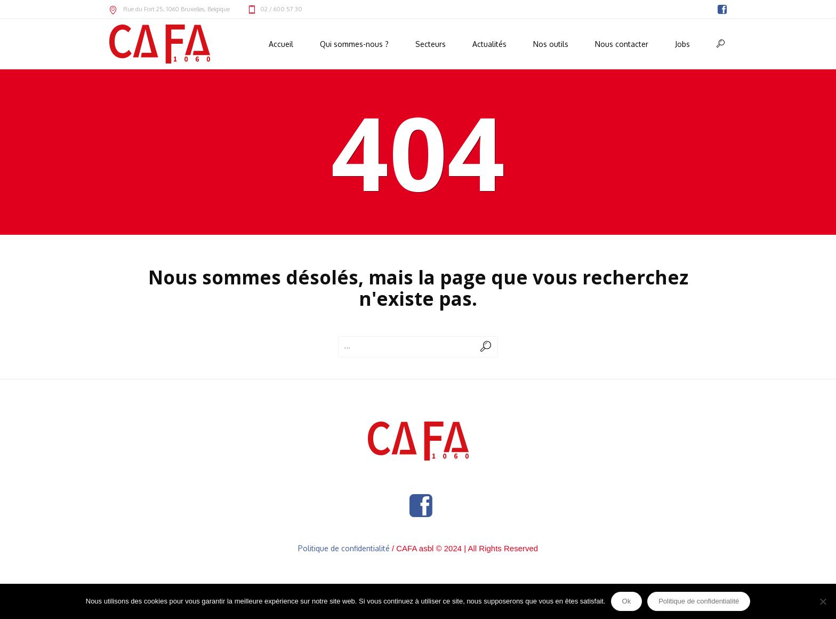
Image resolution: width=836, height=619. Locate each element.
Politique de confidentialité (344, 548)
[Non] (822, 601)
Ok (626, 601)
